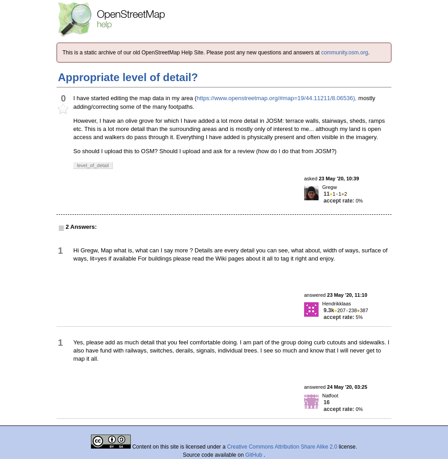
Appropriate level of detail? (128, 77)
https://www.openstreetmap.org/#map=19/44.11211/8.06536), (276, 98)
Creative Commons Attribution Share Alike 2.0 (282, 447)
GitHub (254, 455)
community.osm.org (344, 52)
